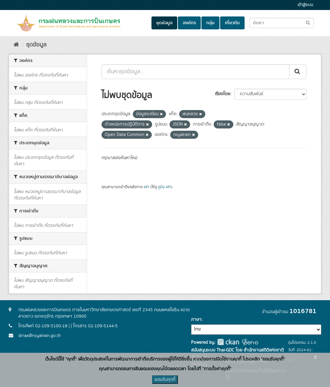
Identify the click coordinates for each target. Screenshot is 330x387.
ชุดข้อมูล (164, 22)
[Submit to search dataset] (308, 22)
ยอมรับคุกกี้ (165, 379)
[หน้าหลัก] (16, 45)
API (146, 187)
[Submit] (297, 71)
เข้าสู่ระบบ (305, 5)
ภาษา (196, 319)
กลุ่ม (210, 22)
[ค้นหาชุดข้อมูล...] (195, 71)
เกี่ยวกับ (232, 22)
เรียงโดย (222, 94)
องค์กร (189, 22)
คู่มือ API (164, 187)
